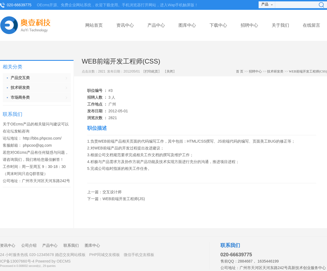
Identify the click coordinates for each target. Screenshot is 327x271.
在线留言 (311, 25)
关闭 (169, 71)
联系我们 (71, 245)
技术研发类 (275, 71)
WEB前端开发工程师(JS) (123, 199)
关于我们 (280, 25)
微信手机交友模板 (139, 254)
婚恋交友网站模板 (70, 254)
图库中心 (187, 25)
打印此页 (151, 71)
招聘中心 (249, 25)
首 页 (239, 71)
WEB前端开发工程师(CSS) (308, 71)
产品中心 (156, 25)
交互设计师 (112, 192)
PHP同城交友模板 (104, 254)
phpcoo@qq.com (37, 145)
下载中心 (218, 25)
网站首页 (94, 25)
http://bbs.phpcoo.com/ (42, 138)
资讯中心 (125, 25)
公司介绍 (29, 245)
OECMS (64, 261)
